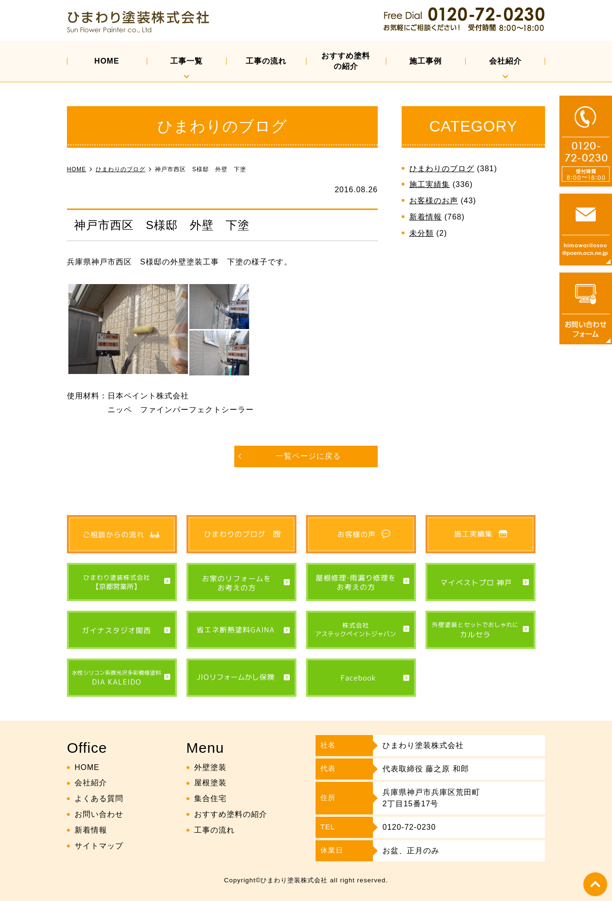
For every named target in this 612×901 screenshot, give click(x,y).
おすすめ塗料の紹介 (345, 61)
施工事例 (425, 61)
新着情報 (425, 217)
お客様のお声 (433, 201)
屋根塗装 (210, 783)
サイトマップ (99, 846)
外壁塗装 (210, 767)
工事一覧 (186, 61)
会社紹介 (505, 61)
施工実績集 (429, 184)
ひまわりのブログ (441, 169)
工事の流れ (266, 61)
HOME (106, 61)
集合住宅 (210, 798)
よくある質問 (99, 798)
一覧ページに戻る (308, 456)
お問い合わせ (99, 814)
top (595, 884)
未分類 (421, 233)
